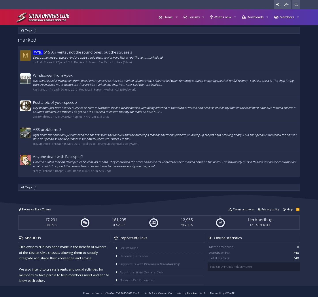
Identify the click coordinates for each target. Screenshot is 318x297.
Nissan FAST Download (136, 280)
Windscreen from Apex (53, 75)
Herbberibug (260, 219)
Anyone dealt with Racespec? (58, 156)
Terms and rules (244, 209)
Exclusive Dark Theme (35, 209)
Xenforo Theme (217, 293)
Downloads (255, 17)
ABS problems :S (47, 129)
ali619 (37, 117)
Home (168, 17)
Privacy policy (270, 209)
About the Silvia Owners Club (141, 272)
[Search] (296, 4)
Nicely (37, 171)
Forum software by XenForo (115, 293)
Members (287, 17)
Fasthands (40, 89)
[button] (176, 17)
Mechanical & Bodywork (120, 89)
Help (290, 209)
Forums (194, 17)
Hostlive (192, 293)
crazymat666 (41, 144)
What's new (222, 17)
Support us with (149, 264)
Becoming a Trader (134, 256)
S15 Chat (103, 117)
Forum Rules (128, 248)
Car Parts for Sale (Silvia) (115, 62)
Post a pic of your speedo (55, 102)
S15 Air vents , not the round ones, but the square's (82, 52)
